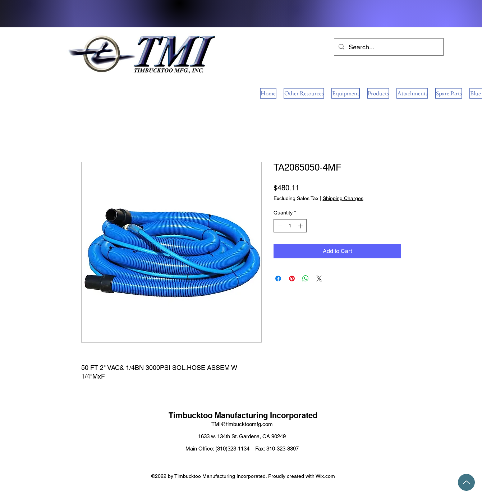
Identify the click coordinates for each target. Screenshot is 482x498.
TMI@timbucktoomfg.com (242, 424)
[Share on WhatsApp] (305, 278)
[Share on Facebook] (278, 278)
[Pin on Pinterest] (292, 278)
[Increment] (301, 225)
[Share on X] (319, 278)
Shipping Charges (343, 198)
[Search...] (388, 47)
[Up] (466, 482)
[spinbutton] (290, 225)
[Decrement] (279, 225)
